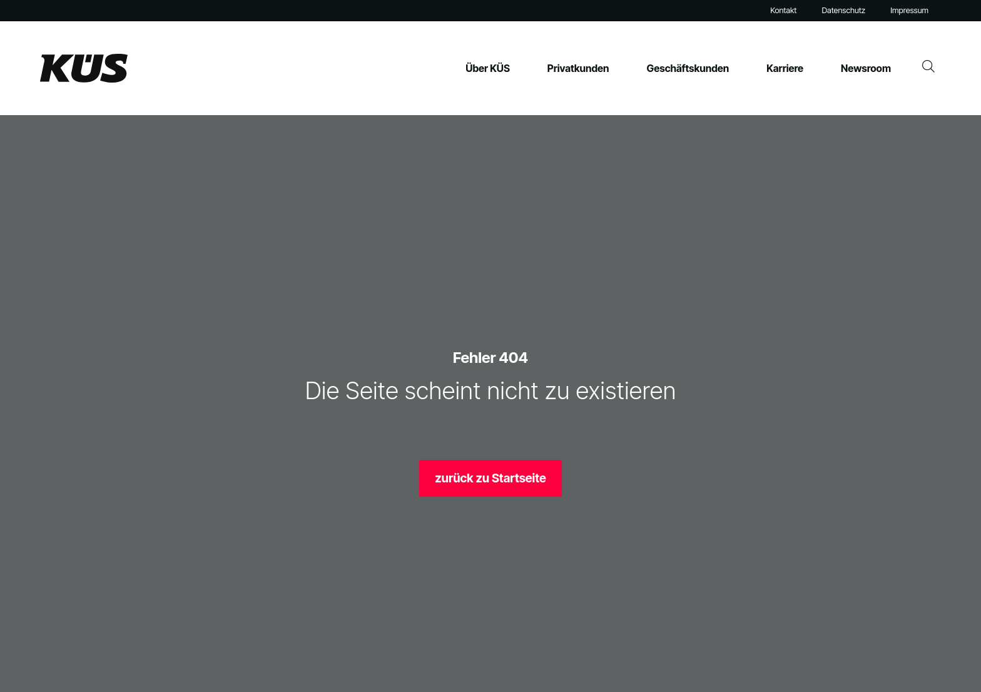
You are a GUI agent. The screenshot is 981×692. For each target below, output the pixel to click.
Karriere (784, 68)
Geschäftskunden (688, 68)
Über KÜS (487, 68)
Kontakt (783, 10)
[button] (27, 664)
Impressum (909, 10)
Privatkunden (578, 68)
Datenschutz (843, 10)
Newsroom (866, 68)
